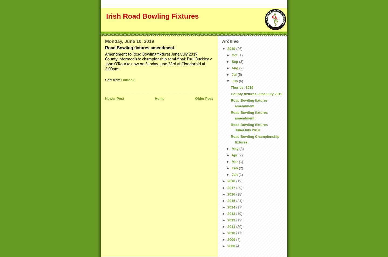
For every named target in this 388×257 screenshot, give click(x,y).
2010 (231, 233)
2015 (231, 201)
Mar (235, 162)
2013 (231, 214)
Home (159, 99)
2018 (231, 181)
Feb (235, 168)
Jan (235, 175)
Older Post (204, 99)
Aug (235, 68)
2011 (231, 227)
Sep (235, 62)
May (236, 149)
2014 (231, 207)
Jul (235, 75)
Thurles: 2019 (242, 87)
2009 (231, 240)
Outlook (127, 80)
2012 (231, 220)
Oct (235, 55)
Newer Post (114, 99)
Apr (234, 155)
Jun (235, 81)
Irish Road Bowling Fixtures (152, 16)
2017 (231, 188)
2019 (231, 49)
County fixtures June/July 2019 (256, 94)
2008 (231, 246)
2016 (231, 194)
